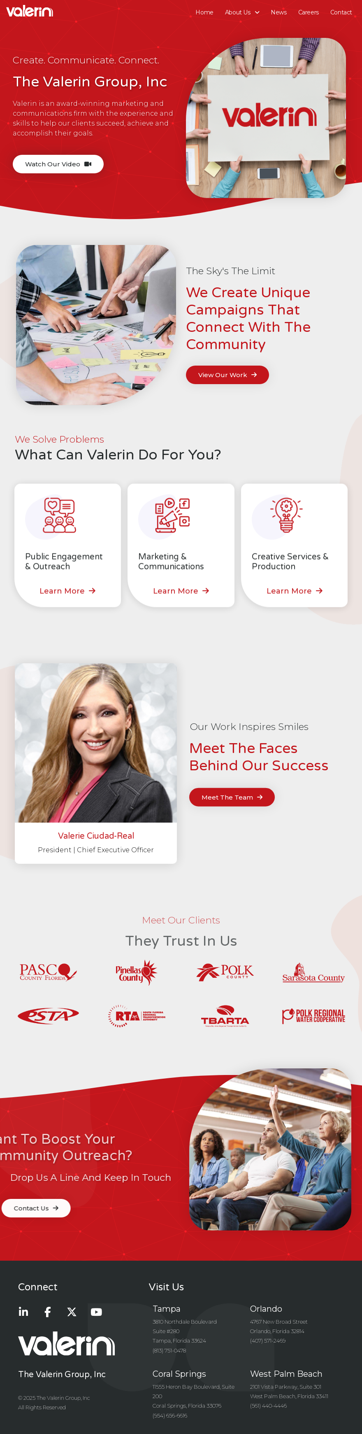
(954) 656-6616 (170, 1415)
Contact (341, 12)
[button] (67, 597)
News (278, 12)
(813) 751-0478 (169, 1350)
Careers (308, 12)
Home (204, 12)
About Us (242, 12)
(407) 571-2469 (267, 1340)
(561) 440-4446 (268, 1405)
